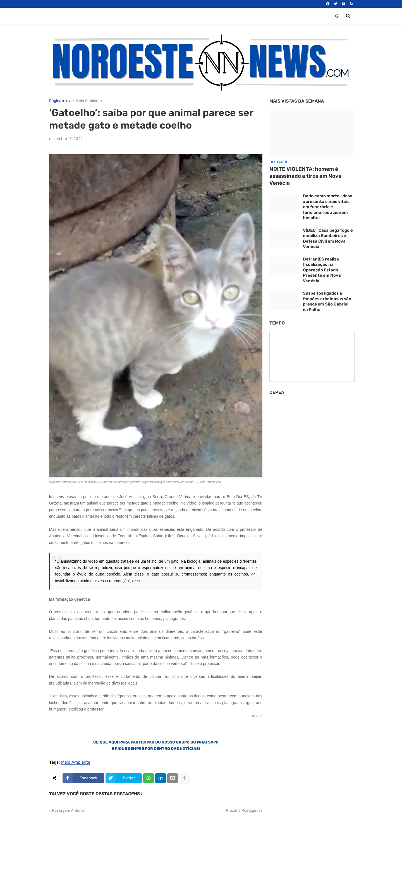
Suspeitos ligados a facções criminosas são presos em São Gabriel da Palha (327, 301)
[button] (337, 16)
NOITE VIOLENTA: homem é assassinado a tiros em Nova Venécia (305, 176)
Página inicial (60, 101)
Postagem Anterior (68, 811)
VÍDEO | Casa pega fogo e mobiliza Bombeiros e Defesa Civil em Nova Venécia (328, 238)
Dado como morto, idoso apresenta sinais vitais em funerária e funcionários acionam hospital (327, 206)
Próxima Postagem (243, 811)
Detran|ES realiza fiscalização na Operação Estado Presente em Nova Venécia (322, 270)
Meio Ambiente (89, 101)
